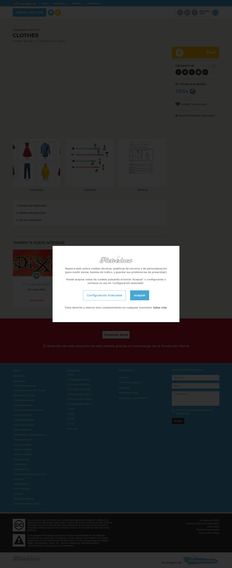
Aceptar (139, 295)
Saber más (160, 307)
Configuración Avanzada (104, 295)
